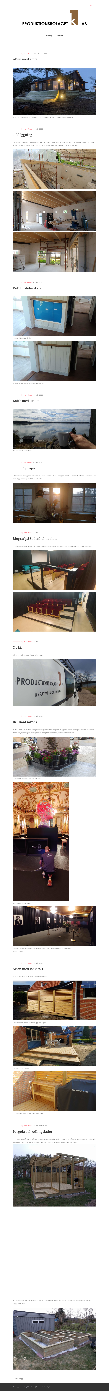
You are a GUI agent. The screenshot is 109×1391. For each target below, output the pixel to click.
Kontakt (60, 36)
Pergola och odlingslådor (33, 1132)
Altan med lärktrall (28, 969)
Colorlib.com (53, 1387)
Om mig (49, 36)
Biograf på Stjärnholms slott (35, 539)
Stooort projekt (25, 468)
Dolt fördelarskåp (27, 288)
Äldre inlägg (19, 1379)
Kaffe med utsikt (26, 401)
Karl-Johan (28, 54)
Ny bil (17, 647)
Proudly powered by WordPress (24, 1387)
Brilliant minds (25, 722)
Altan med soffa (25, 59)
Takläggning (22, 135)
